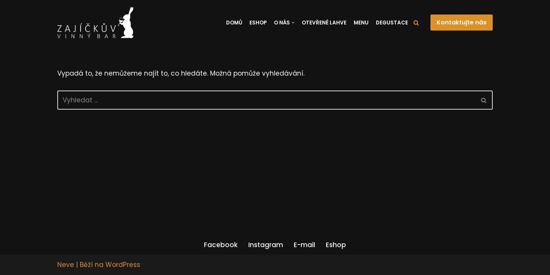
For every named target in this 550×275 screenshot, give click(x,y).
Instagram (265, 244)
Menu (361, 22)
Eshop (258, 22)
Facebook (221, 244)
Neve (65, 264)
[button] (293, 22)
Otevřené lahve (324, 22)
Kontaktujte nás (462, 22)
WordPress (122, 264)
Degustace (392, 22)
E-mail (304, 244)
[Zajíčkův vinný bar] (95, 22)
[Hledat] (416, 23)
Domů (234, 22)
